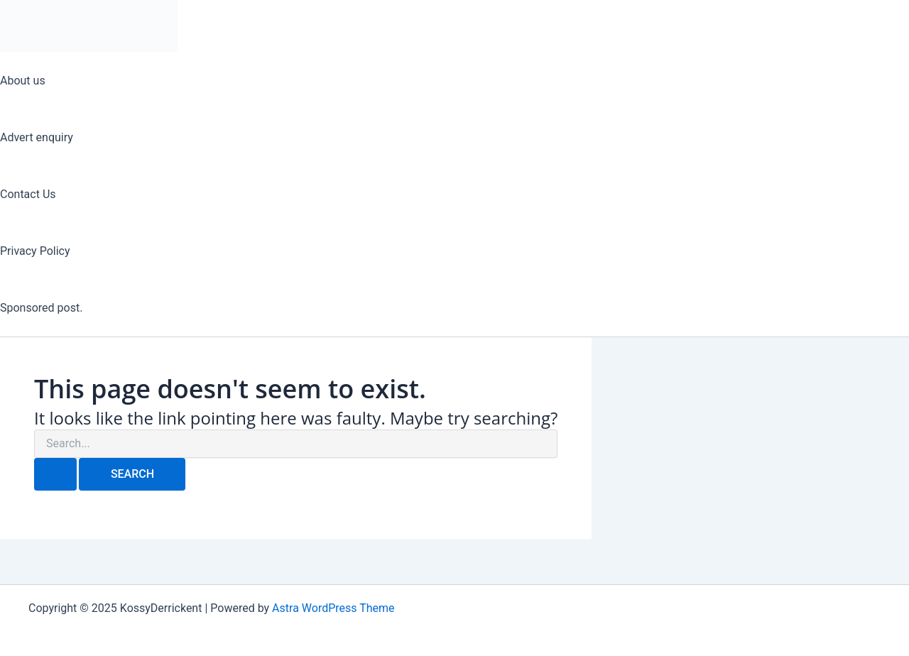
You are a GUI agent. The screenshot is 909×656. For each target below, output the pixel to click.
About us (22, 80)
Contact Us (28, 194)
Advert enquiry (36, 137)
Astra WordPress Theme (333, 608)
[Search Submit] (55, 474)
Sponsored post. (41, 308)
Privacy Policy (35, 251)
